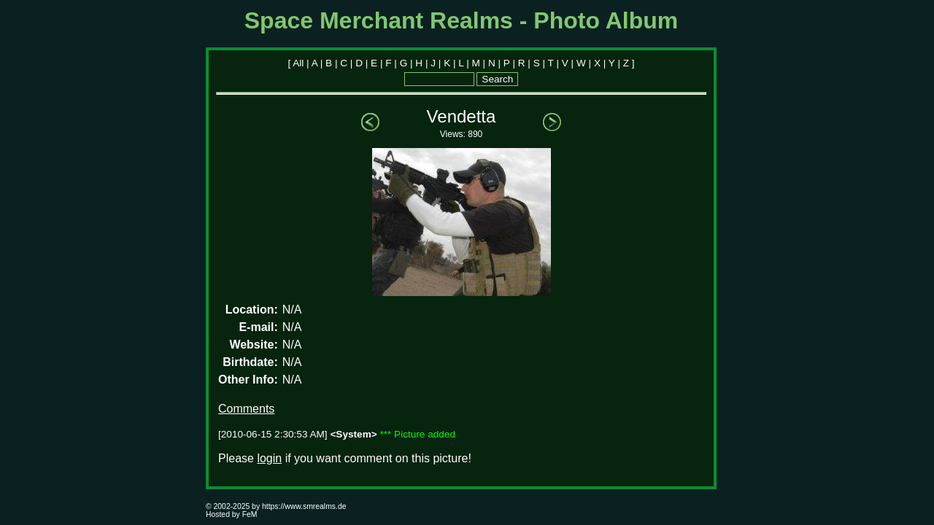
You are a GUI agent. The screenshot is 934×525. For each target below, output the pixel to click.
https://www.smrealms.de (304, 506)
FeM (250, 514)
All (298, 63)
